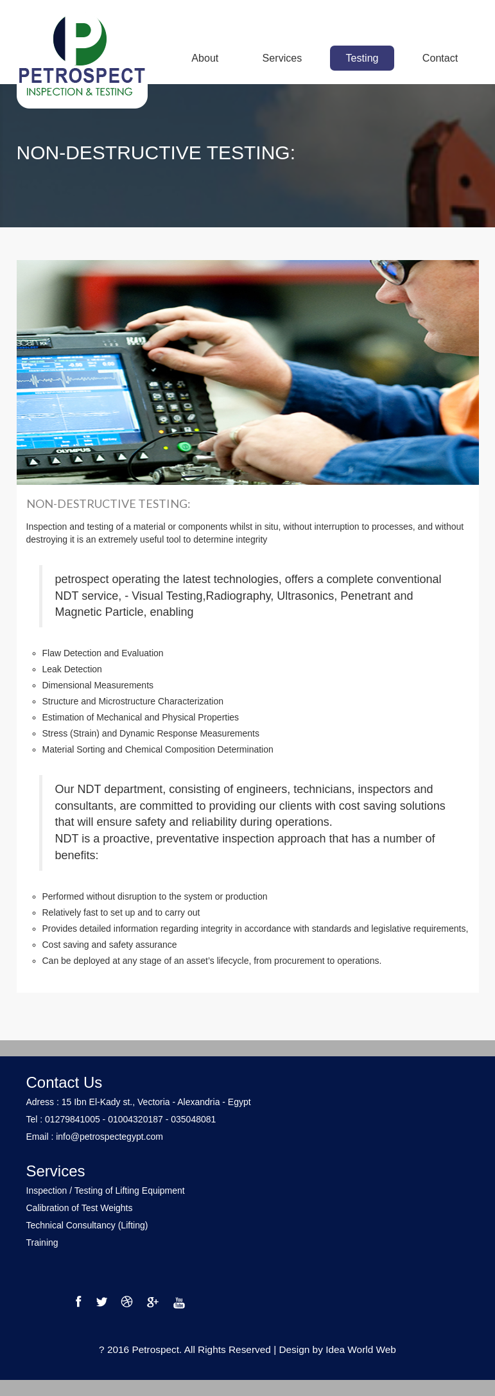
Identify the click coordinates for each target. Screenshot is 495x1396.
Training (42, 1242)
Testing (362, 58)
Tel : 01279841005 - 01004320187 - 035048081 (121, 1119)
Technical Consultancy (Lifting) (87, 1225)
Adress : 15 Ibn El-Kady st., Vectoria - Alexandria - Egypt (138, 1102)
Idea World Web (361, 1349)
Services (282, 58)
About (204, 58)
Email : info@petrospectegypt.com (94, 1136)
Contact (440, 58)
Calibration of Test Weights (79, 1208)
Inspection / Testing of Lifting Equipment (105, 1190)
